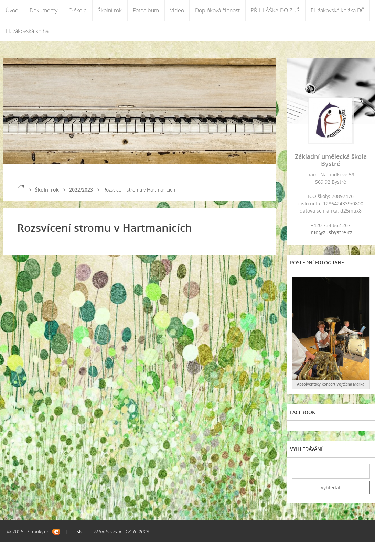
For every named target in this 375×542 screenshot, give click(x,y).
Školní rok (110, 10)
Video (177, 10)
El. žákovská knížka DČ (337, 10)
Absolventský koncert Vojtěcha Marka (330, 384)
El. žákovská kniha (27, 31)
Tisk (77, 531)
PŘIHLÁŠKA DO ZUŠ (275, 10)
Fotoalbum (146, 10)
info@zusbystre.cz (330, 232)
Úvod (12, 10)
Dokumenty (43, 10)
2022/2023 (81, 189)
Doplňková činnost (217, 10)
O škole (77, 10)
